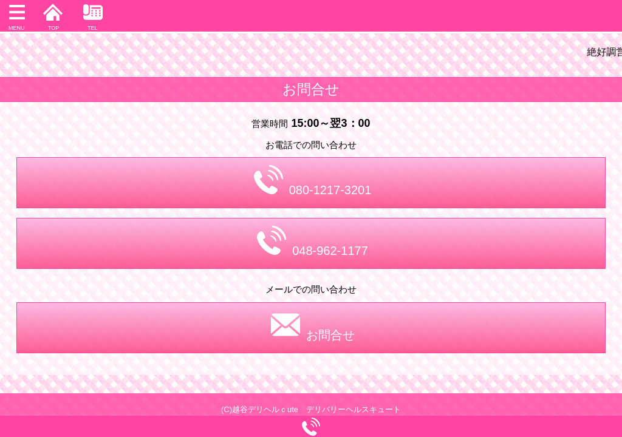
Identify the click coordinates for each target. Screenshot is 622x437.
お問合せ (313, 326)
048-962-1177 (312, 241)
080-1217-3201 (313, 181)
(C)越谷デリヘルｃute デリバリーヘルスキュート (311, 409)
